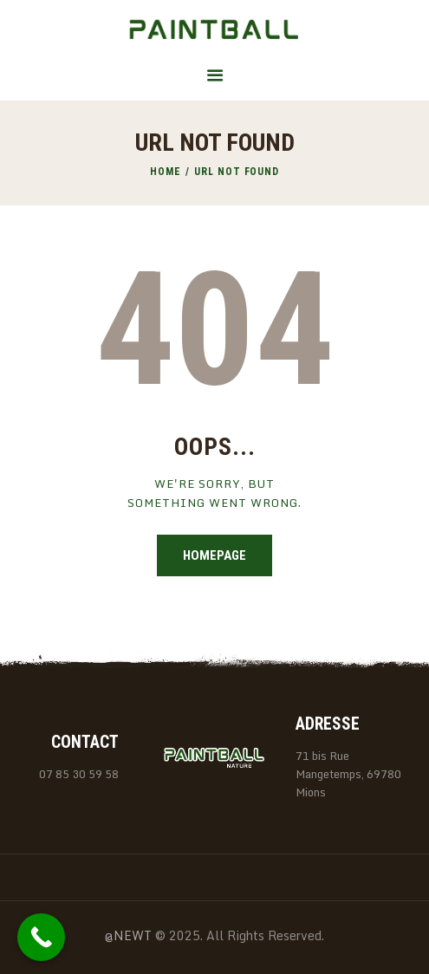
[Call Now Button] (41, 937)
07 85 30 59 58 (79, 774)
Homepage (214, 555)
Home (165, 172)
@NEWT (128, 935)
